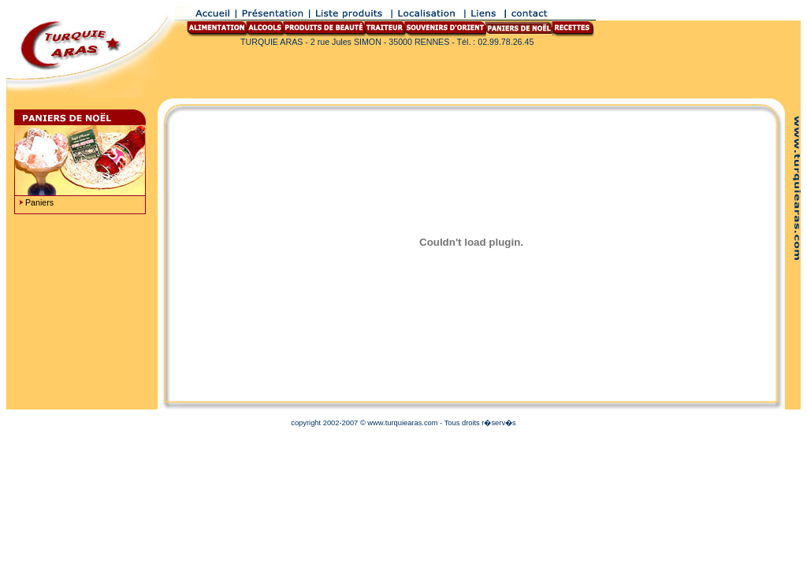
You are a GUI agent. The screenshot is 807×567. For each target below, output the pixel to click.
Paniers (39, 202)
